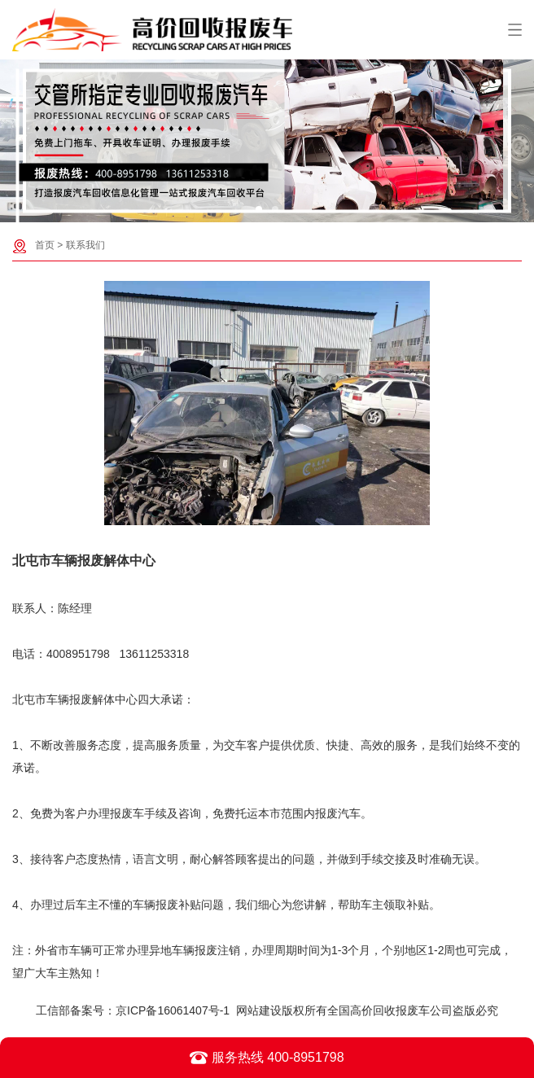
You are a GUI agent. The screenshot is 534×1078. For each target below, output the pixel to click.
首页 (45, 245)
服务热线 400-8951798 (267, 1058)
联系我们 (85, 245)
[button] (259, 209)
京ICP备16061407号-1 (173, 1010)
